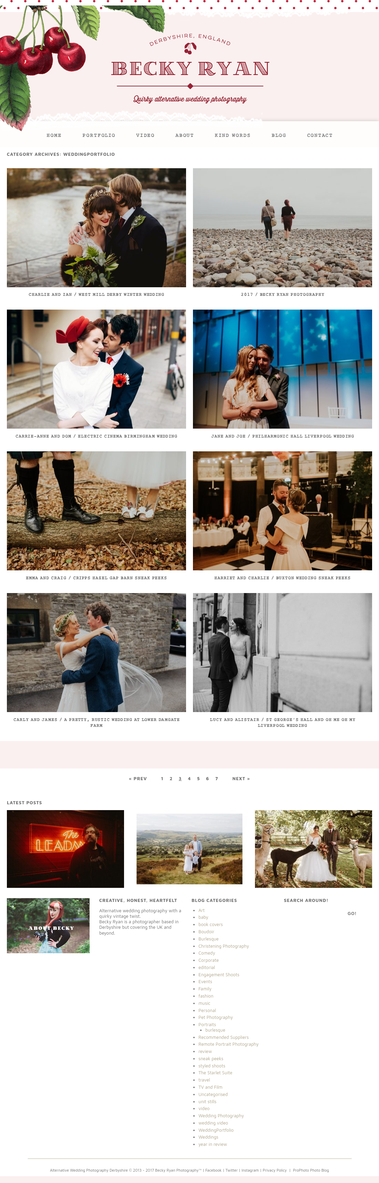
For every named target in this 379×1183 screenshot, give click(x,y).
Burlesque (208, 939)
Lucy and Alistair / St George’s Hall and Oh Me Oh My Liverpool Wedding (283, 723)
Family (205, 988)
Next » (241, 778)
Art (201, 910)
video (203, 1108)
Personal (207, 1010)
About (184, 136)
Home (54, 136)
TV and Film (210, 1087)
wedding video (213, 1123)
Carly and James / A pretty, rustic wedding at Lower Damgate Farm (96, 723)
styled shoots (211, 1065)
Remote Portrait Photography (228, 1044)
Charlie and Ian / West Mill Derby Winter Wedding (96, 295)
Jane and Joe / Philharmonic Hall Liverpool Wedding (282, 437)
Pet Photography (215, 1017)
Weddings (208, 1137)
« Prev (138, 778)
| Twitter (231, 1170)
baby (203, 917)
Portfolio (98, 136)
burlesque (215, 1030)
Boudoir (206, 931)
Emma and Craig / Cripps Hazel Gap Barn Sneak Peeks (96, 578)
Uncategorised (213, 1094)
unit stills (207, 1101)
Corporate (208, 960)
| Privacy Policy (273, 1170)
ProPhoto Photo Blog (311, 1170)
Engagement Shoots (218, 974)
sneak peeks (210, 1058)
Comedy (206, 953)
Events (205, 981)
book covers (210, 924)
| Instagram (249, 1170)
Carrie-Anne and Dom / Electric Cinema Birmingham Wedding (96, 437)
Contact (320, 136)
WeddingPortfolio (216, 1130)
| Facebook (212, 1170)
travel (204, 1080)
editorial (206, 967)
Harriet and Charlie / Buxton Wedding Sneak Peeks (282, 578)
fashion (205, 996)
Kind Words (233, 136)
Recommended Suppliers (223, 1037)
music (204, 1003)
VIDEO (145, 136)
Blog (279, 136)
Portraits (207, 1024)
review (205, 1051)
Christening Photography (223, 946)
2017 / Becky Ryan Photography (283, 295)
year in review (212, 1144)
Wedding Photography (221, 1115)
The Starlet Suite (215, 1072)
